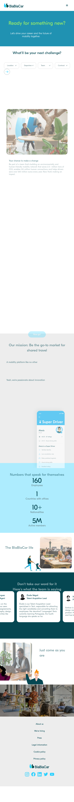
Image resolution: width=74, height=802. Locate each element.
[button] (67, 5)
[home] (14, 5)
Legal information (39, 745)
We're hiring (39, 731)
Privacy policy (39, 759)
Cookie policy (39, 752)
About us (39, 724)
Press (39, 738)
